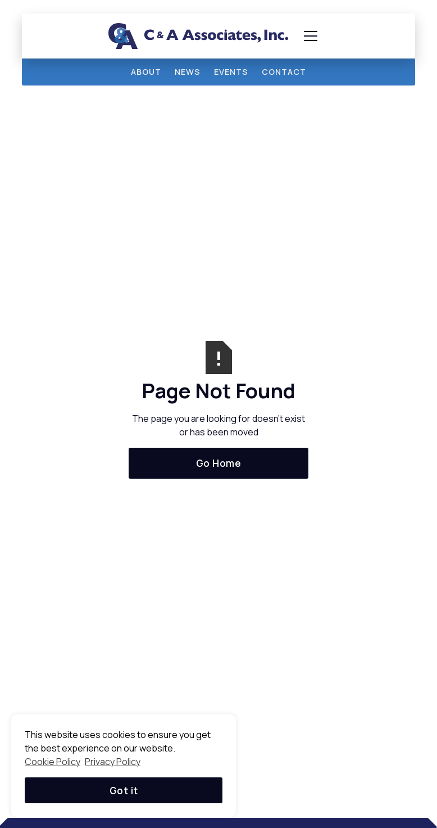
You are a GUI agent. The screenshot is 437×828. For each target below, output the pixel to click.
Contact (284, 71)
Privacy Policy (112, 761)
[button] (308, 36)
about (146, 71)
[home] (198, 36)
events (231, 71)
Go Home (219, 463)
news (188, 71)
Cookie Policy (52, 761)
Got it (124, 790)
